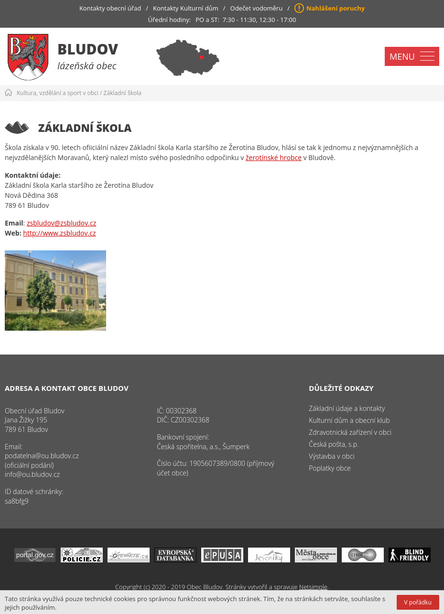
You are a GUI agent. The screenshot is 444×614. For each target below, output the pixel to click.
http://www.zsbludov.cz (59, 232)
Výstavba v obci (331, 456)
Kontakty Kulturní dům (185, 8)
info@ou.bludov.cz (32, 474)
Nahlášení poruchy (335, 8)
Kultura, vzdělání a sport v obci (57, 93)
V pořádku (418, 602)
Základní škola (122, 93)
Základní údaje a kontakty (347, 408)
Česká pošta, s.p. (333, 444)
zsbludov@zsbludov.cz (61, 222)
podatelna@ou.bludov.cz (42, 455)
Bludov (87, 49)
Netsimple (313, 586)
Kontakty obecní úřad (110, 8)
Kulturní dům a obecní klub (349, 420)
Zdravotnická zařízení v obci (350, 432)
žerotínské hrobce (274, 157)
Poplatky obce (330, 468)
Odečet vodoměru (256, 8)
